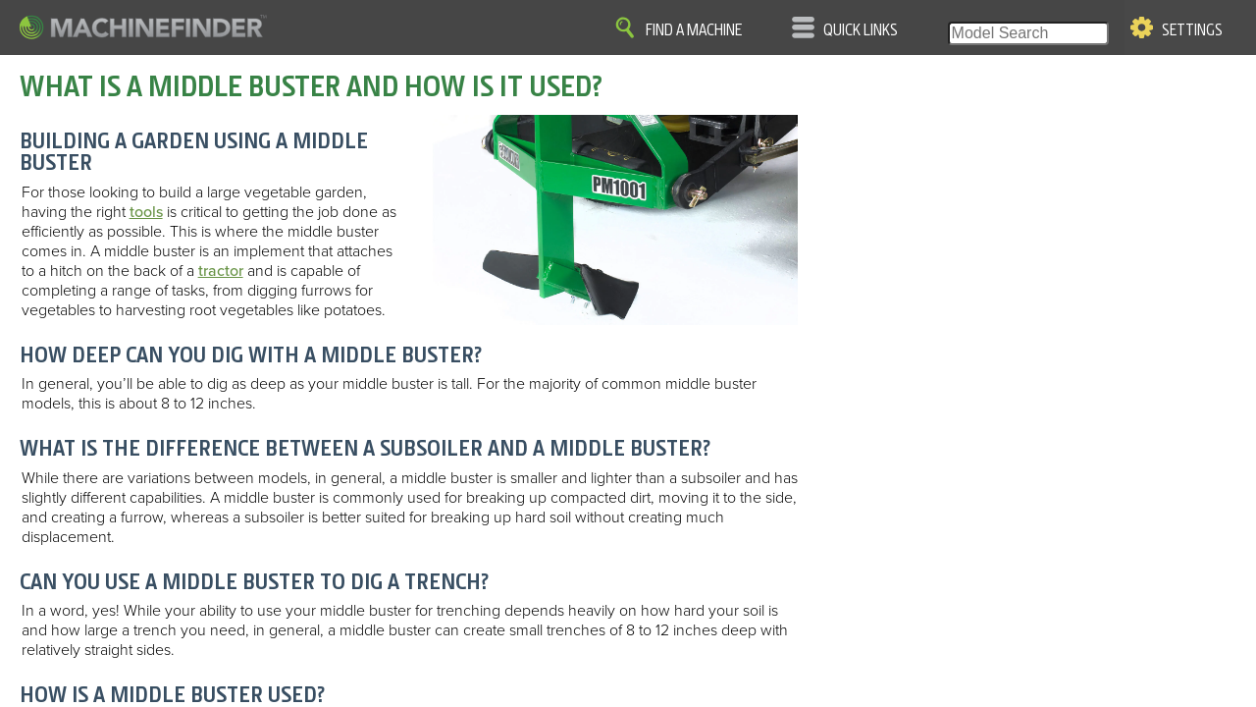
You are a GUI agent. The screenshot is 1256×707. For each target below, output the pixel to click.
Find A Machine (694, 30)
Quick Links (860, 30)
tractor (220, 271)
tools (146, 212)
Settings (1192, 30)
